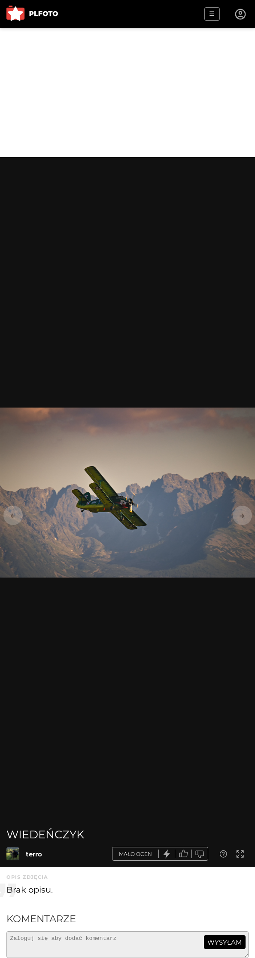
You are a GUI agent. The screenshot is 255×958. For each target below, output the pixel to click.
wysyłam (224, 942)
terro (34, 854)
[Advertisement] (127, 92)
